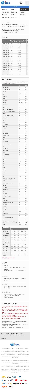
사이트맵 (22, 335)
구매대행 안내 (13, 9)
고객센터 (21, 333)
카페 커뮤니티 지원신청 (14, 335)
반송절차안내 (22, 12)
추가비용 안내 (13, 14)
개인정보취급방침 (14, 333)
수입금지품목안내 (5, 12)
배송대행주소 (22, 14)
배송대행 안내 (4, 9)
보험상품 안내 (13, 17)
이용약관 (7, 333)
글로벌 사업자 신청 (4, 335)
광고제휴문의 (3, 338)
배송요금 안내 (4, 14)
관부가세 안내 (23, 9)
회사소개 (2, 333)
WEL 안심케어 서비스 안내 (6, 18)
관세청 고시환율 (14, 12)
